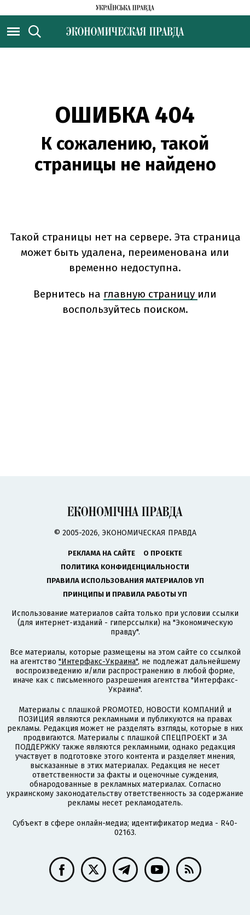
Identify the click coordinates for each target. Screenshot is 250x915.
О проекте (162, 553)
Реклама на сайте (101, 553)
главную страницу (150, 294)
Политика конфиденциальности (125, 567)
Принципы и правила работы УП (125, 594)
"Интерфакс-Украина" (98, 661)
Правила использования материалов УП (125, 580)
